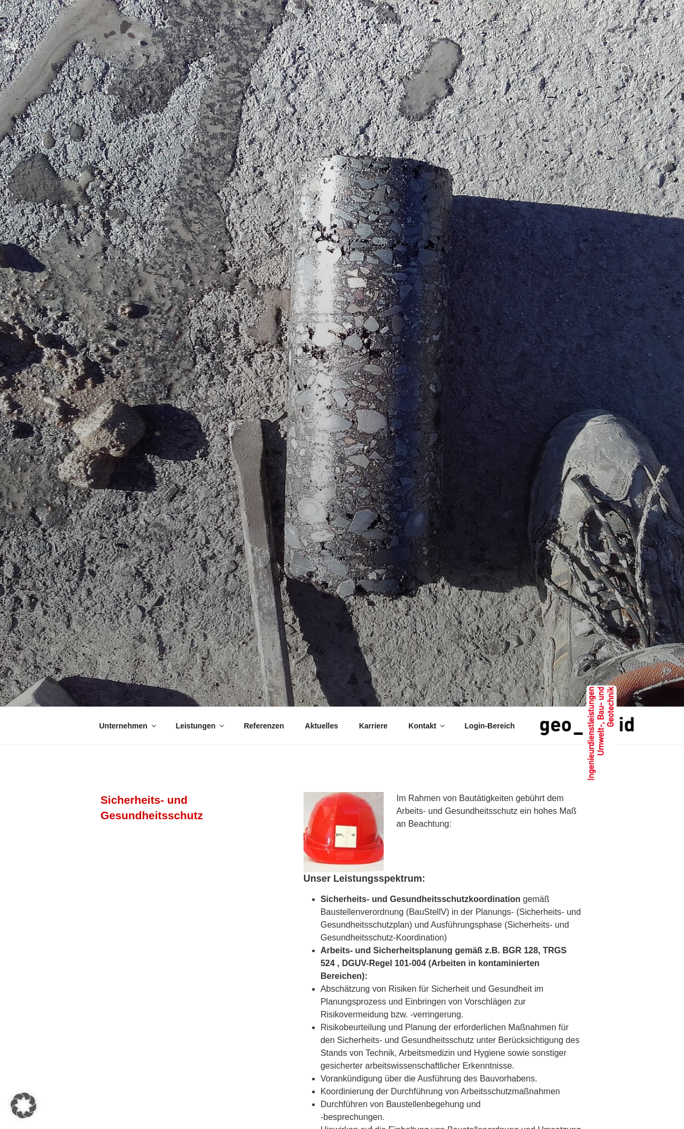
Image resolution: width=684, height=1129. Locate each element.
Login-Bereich (489, 726)
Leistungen (201, 726)
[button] (23, 1105)
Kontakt (427, 726)
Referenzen (264, 726)
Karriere (373, 726)
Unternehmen (128, 726)
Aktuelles (321, 726)
